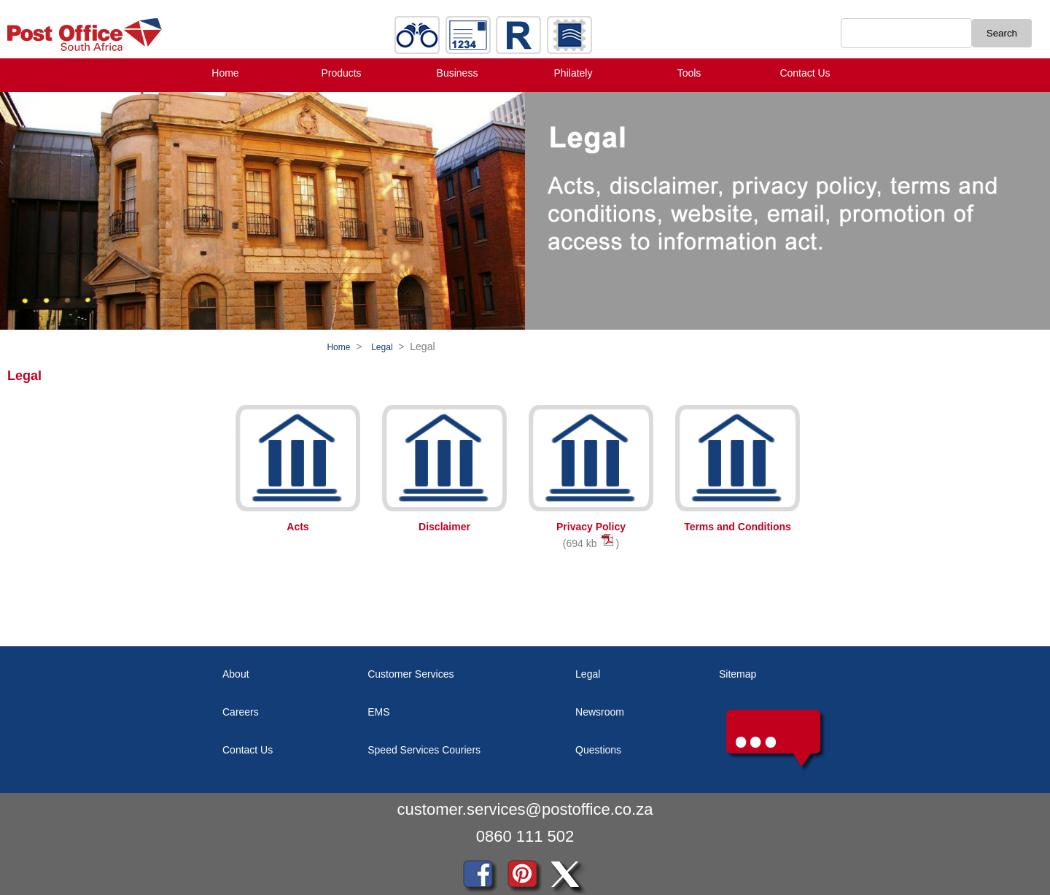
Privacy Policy (591, 526)
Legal (381, 347)
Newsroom (599, 712)
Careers (240, 712)
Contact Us (804, 73)
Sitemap (737, 674)
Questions (598, 750)
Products (341, 73)
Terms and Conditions (737, 526)
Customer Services (411, 674)
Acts (297, 526)
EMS (378, 712)
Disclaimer (444, 526)
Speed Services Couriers (424, 750)
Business (457, 73)
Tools (689, 73)
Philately (573, 73)
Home (224, 73)
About (235, 674)
